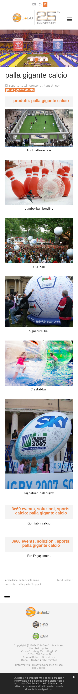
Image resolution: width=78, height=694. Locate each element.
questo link (18, 683)
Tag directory (64, 580)
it (45, 4)
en (34, 4)
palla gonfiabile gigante (30, 584)
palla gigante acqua (29, 580)
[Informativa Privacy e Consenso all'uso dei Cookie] (39, 666)
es (40, 4)
